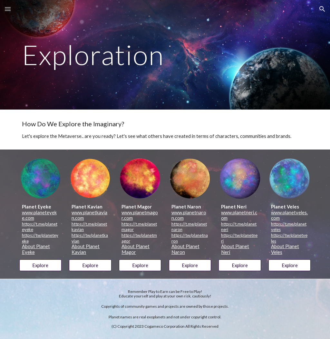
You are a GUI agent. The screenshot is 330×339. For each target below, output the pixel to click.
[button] (7, 9)
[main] (165, 54)
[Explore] (40, 265)
